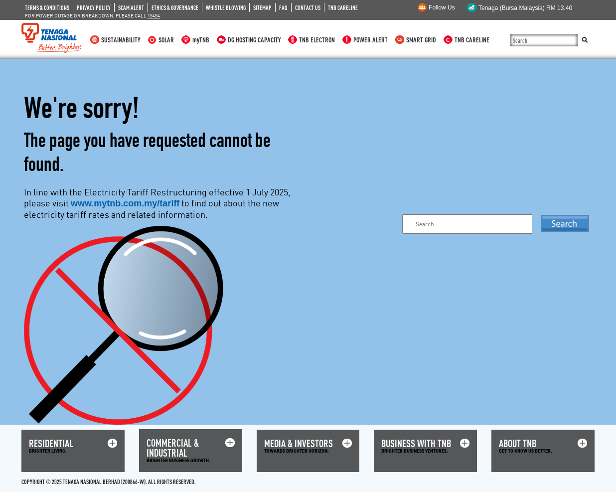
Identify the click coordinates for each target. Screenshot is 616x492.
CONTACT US (307, 7)
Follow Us (442, 7)
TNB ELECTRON (317, 39)
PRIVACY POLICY (94, 7)
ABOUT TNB (517, 443)
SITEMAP (262, 7)
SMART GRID (421, 39)
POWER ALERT (370, 39)
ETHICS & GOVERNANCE (175, 7)
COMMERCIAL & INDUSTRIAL (173, 448)
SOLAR (166, 39)
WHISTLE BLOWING (226, 7)
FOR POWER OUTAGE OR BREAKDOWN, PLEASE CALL (92, 15)
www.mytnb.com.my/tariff (125, 203)
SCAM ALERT (131, 7)
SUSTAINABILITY (120, 39)
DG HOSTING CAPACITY (254, 39)
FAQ (283, 7)
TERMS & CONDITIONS (47, 7)
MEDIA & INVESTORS (298, 443)
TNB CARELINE (343, 7)
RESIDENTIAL (51, 443)
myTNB (200, 39)
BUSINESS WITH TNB (416, 443)
